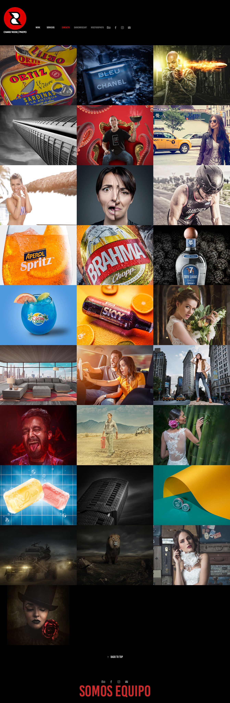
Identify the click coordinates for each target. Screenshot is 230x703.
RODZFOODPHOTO (97, 27)
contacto (66, 27)
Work (38, 27)
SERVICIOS (50, 27)
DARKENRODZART (80, 27)
